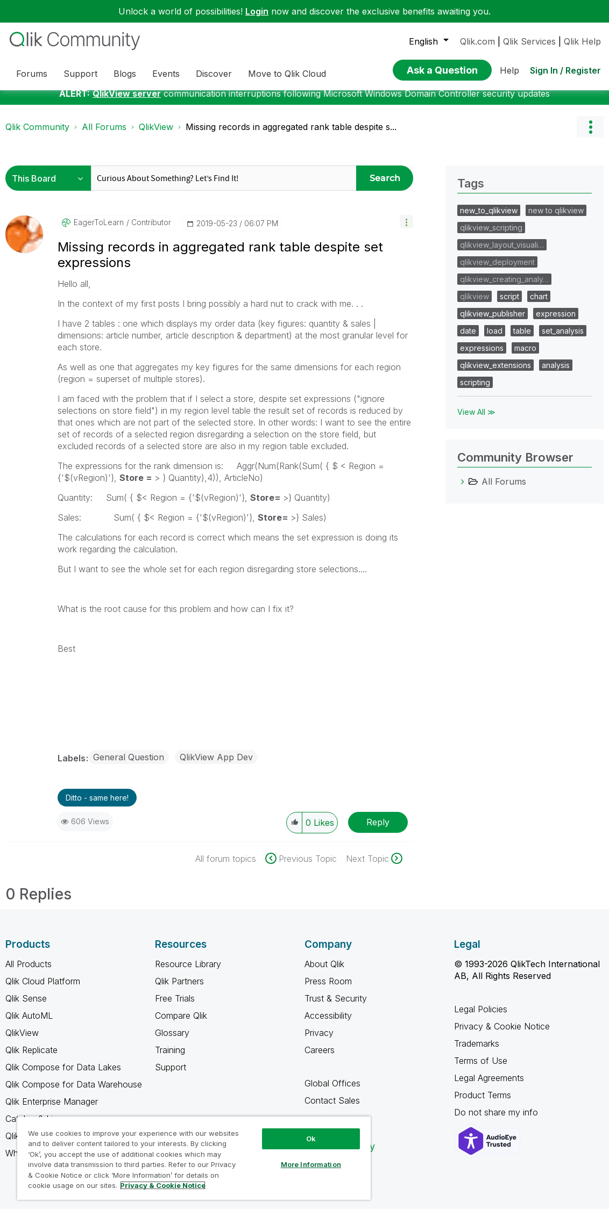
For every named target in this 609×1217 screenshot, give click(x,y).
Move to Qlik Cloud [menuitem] (287, 73)
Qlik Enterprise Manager (51, 1109)
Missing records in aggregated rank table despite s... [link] (291, 134)
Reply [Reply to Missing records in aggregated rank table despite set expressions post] (378, 830)
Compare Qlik (181, 1023)
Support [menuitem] (80, 73)
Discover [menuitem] (214, 73)
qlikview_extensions (495, 373)
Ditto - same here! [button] (97, 805)
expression (556, 321)
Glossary (172, 1040)
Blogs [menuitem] (125, 73)
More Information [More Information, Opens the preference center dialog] (311, 1164)
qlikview (474, 304)
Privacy (319, 1040)
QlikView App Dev (216, 765)
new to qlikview (556, 218)
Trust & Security (335, 1006)
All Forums (104, 134)
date (468, 338)
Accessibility (328, 1023)
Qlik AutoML (29, 1023)
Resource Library (188, 972)
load (494, 338)
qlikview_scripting (491, 235)
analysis (556, 373)
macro (525, 356)
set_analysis (563, 338)
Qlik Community (37, 134)
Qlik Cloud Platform (42, 989)
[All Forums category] (462, 489)
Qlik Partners (179, 989)
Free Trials (175, 1006)
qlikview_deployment (497, 270)
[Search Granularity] (50, 186)
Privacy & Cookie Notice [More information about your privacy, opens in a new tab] (163, 1185)
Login (256, 11)
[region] (194, 1158)
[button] (406, 229)
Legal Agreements (489, 1086)
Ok (311, 1138)
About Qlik (324, 972)
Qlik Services (529, 41)
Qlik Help (582, 41)
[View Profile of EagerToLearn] (99, 230)
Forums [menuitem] (31, 73)
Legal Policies (480, 1017)
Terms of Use (480, 1068)
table (522, 338)
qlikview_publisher (492, 321)
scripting (475, 390)
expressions (482, 356)
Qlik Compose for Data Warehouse (73, 1092)
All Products (28, 972)
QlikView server (127, 101)
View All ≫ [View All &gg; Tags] (476, 419)
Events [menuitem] (166, 73)
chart (539, 304)
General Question (128, 765)
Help (509, 70)
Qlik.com (477, 41)
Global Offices (332, 1091)
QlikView (156, 134)
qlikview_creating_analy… (504, 287)
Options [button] (590, 135)
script (509, 304)
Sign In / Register (565, 70)
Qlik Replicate (31, 1058)
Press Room (328, 989)
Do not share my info (497, 1120)
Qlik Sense (26, 1006)
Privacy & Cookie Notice (502, 1034)
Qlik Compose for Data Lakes (63, 1075)
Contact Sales (332, 1108)
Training (170, 1058)
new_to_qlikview (489, 218)
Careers (319, 1058)
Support (170, 1075)
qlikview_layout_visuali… (502, 252)
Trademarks (476, 1051)
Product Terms (482, 1103)
